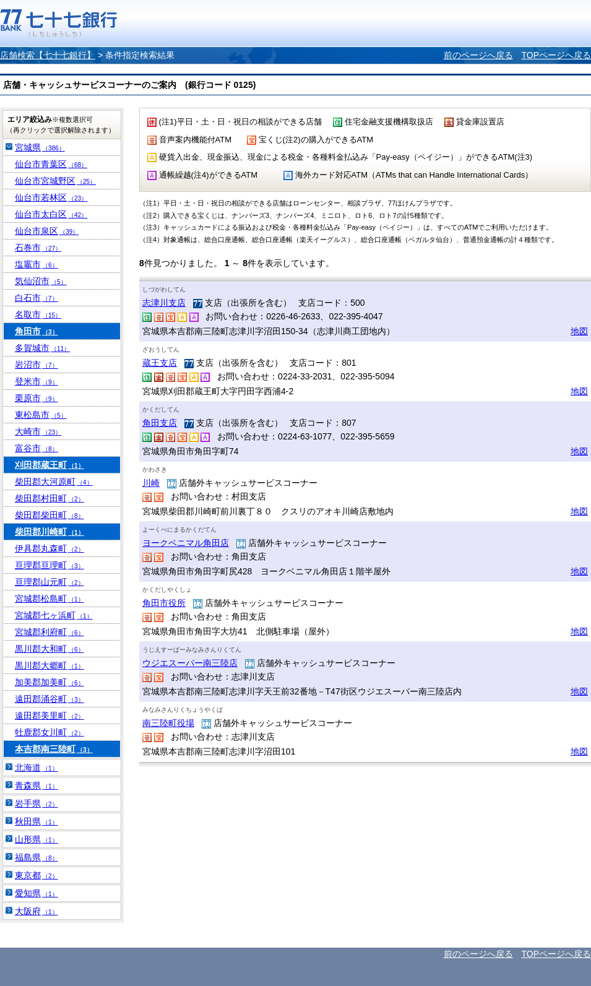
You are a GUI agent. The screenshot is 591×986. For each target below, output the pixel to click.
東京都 (36, 875)
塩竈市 (36, 264)
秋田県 (36, 821)
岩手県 (36, 803)
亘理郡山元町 (49, 582)
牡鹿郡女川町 (49, 732)
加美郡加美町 (49, 682)
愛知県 (36, 893)
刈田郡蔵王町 (49, 465)
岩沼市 (36, 365)
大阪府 (36, 911)
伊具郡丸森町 (49, 548)
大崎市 (38, 431)
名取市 (38, 314)
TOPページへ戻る (556, 55)
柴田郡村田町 (49, 498)
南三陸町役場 (168, 723)
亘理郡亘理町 (49, 565)
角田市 (36, 331)
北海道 (36, 767)
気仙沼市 (41, 281)
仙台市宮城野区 (55, 181)
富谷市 (36, 448)
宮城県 (40, 147)
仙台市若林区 (51, 197)
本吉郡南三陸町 (54, 749)
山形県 (36, 839)
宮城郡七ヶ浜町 (54, 615)
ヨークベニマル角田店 (185, 543)
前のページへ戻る (478, 55)
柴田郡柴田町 (49, 515)
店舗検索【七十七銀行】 (47, 55)
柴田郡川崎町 (49, 532)
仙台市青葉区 (51, 164)
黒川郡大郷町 (49, 665)
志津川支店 (164, 303)
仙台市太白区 (51, 214)
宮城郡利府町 (49, 632)
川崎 (151, 483)
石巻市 (38, 248)
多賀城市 (42, 348)
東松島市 (41, 415)
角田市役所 (164, 603)
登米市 (36, 381)
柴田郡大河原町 (54, 482)
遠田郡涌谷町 (49, 699)
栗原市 (36, 398)
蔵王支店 (159, 363)
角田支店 (159, 423)
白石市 (36, 298)
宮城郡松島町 (49, 598)
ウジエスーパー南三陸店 (190, 663)
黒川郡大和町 (49, 649)
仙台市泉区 (47, 231)
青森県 (36, 785)
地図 (579, 331)
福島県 (36, 857)
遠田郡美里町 (49, 715)
